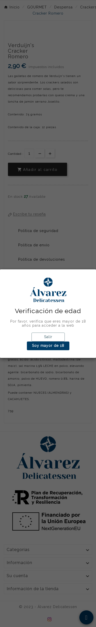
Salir (48, 337)
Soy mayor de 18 (48, 346)
